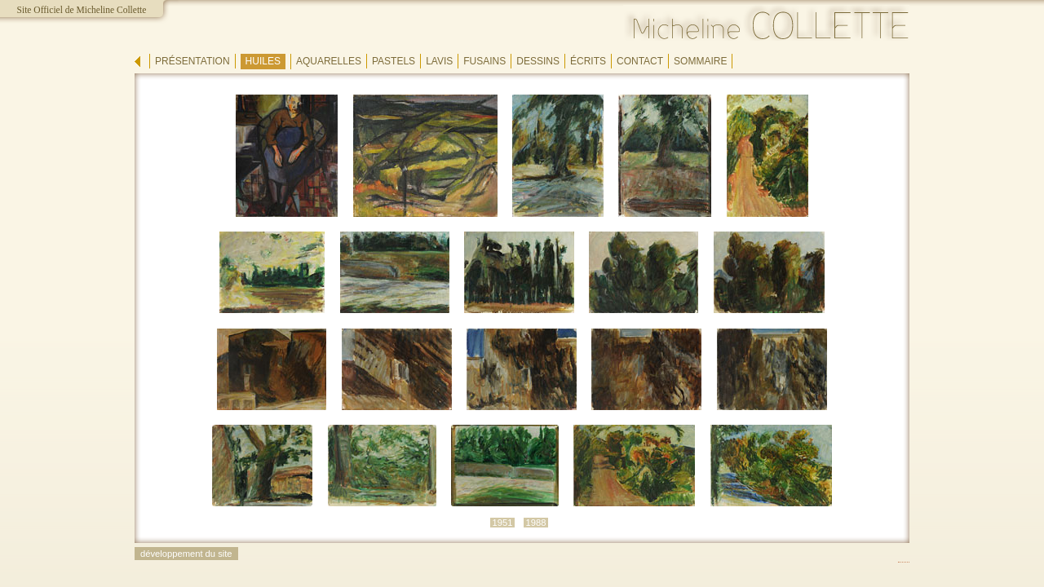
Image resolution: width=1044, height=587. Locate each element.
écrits (588, 61)
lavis (439, 61)
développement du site (186, 553)
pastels (393, 61)
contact (640, 61)
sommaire (700, 61)
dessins (538, 61)
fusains (484, 61)
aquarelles (328, 61)
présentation (192, 61)
